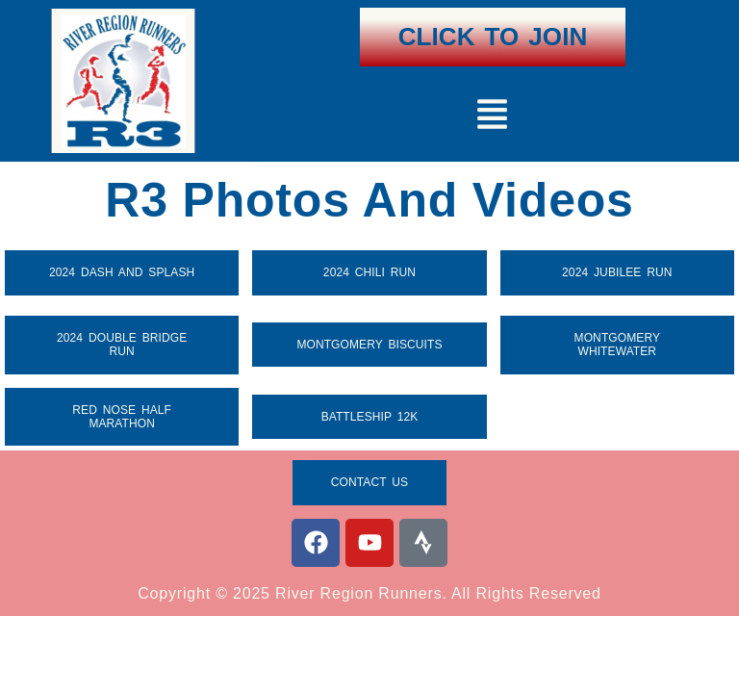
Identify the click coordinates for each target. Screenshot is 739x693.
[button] (493, 117)
